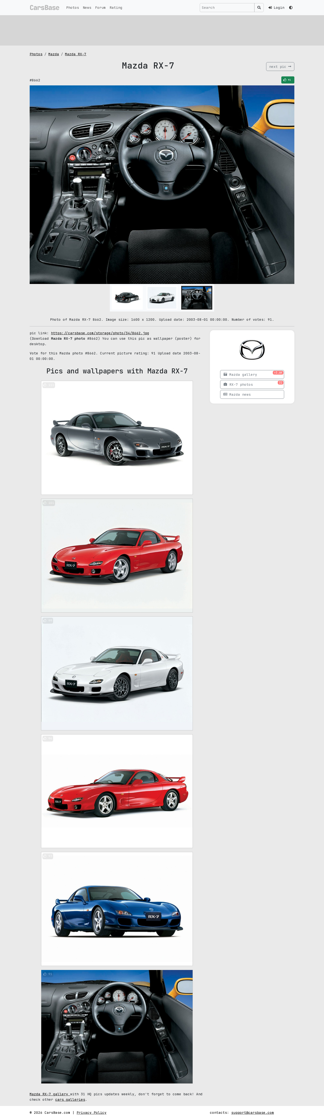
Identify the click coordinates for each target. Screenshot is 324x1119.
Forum (100, 7)
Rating (116, 7)
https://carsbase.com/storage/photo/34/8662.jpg (100, 333)
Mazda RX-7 (75, 54)
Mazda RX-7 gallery (50, 1094)
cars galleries (70, 1099)
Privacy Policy (91, 1112)
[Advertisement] (162, 29)
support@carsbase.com (252, 1112)
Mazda (53, 54)
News (87, 7)
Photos (72, 7)
